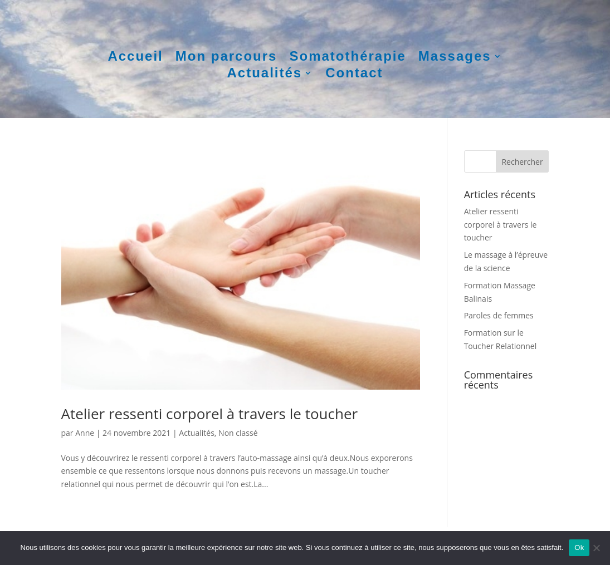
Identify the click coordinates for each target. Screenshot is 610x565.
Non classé (237, 433)
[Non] (596, 547)
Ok (579, 547)
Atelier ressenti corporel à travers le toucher (209, 414)
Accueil (135, 57)
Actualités (264, 74)
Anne (84, 433)
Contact (354, 74)
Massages (454, 57)
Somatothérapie (347, 57)
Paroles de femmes (499, 315)
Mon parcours (226, 57)
